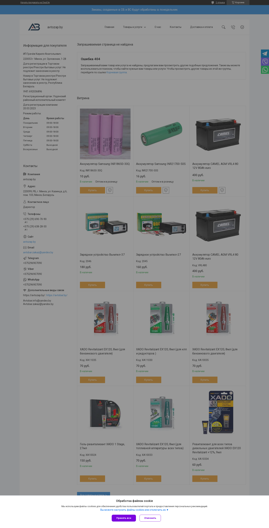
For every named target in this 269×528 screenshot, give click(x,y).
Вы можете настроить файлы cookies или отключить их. (133, 509)
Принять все (123, 518)
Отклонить (150, 518)
